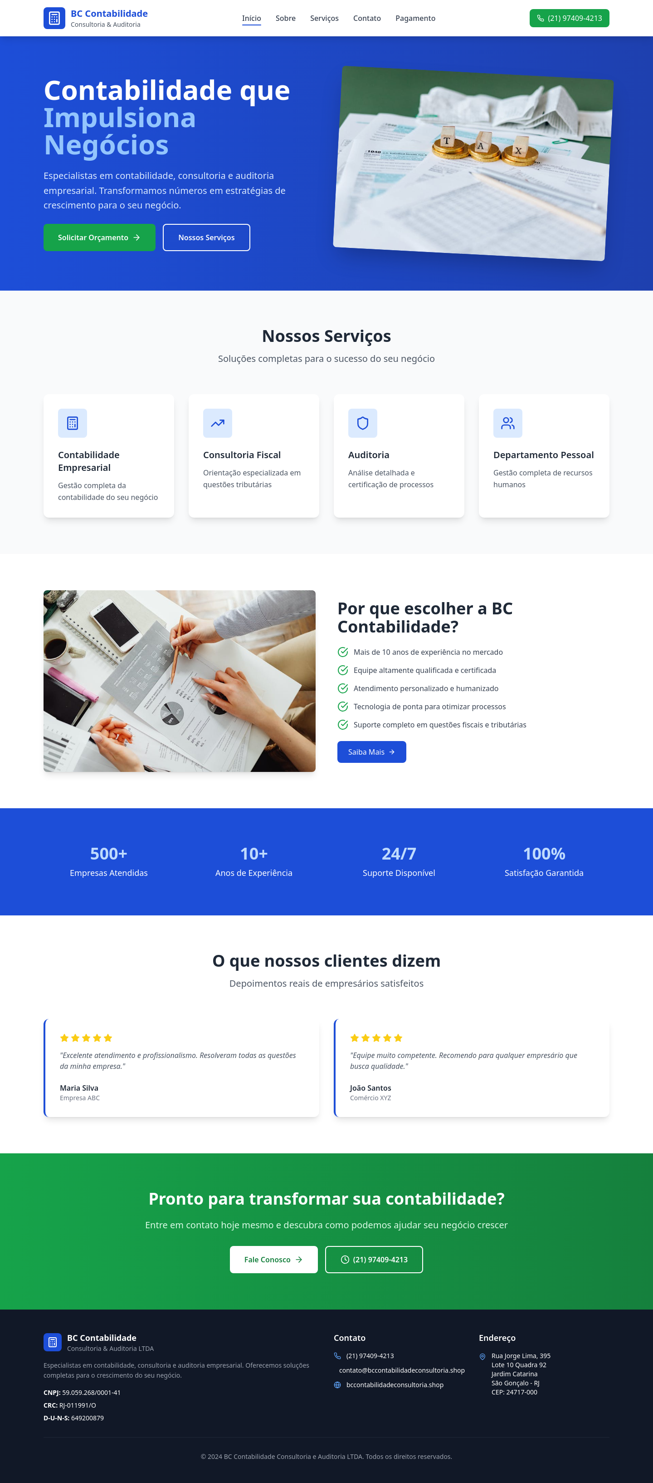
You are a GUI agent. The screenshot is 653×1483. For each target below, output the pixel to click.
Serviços (324, 18)
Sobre (286, 18)
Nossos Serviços (206, 237)
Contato (367, 18)
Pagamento (415, 18)
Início (251, 18)
